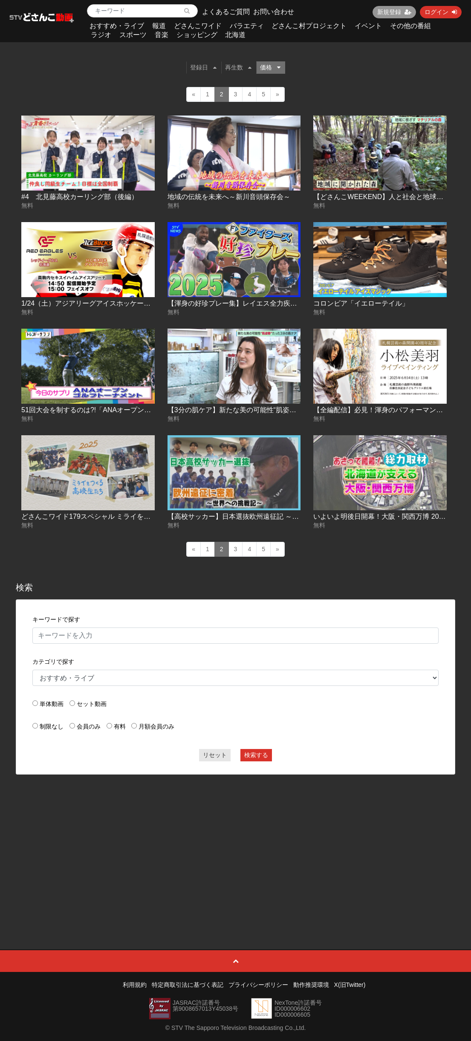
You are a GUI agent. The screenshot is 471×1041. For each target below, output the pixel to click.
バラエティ (247, 25)
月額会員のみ (156, 726)
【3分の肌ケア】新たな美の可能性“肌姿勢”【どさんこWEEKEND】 (271, 410)
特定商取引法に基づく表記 (187, 984)
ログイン (441, 12)
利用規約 (135, 984)
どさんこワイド (198, 25)
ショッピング (196, 34)
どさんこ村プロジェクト (309, 25)
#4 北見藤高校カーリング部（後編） (79, 196)
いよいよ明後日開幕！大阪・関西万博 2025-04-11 (389, 516)
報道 (159, 25)
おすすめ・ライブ (117, 25)
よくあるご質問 (226, 11)
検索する (256, 755)
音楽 (161, 34)
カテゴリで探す (53, 661)
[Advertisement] (235, 842)
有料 (120, 726)
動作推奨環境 (311, 984)
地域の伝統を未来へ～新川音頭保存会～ (229, 196)
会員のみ (89, 726)
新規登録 (394, 12)
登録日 (203, 67)
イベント (368, 25)
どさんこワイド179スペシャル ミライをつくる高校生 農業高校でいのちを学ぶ (141, 516)
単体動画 (52, 703)
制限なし (52, 726)
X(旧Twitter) (350, 984)
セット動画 (92, 703)
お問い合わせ (273, 11)
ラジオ (101, 34)
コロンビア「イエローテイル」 (361, 303)
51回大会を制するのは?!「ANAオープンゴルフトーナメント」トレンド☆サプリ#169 (151, 410)
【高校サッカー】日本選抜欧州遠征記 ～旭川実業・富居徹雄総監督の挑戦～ (284, 516)
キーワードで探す (56, 619)
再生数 (238, 67)
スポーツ (133, 34)
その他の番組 (410, 25)
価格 (270, 67)
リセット (215, 755)
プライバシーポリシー (258, 984)
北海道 (235, 34)
